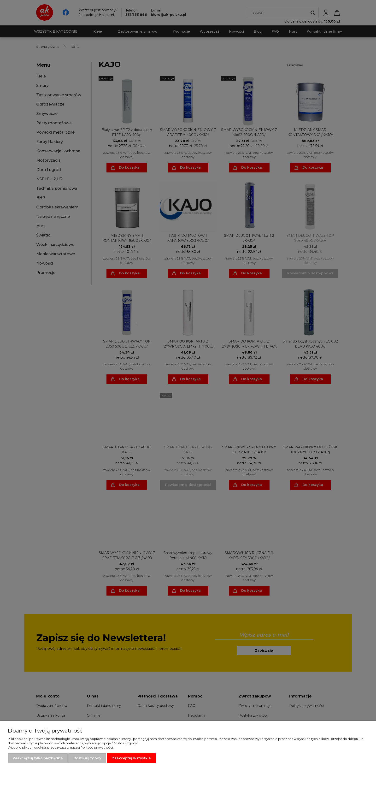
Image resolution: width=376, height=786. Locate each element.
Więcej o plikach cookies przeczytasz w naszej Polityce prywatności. (61, 747)
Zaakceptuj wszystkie (131, 758)
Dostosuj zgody (87, 758)
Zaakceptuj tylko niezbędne (38, 758)
